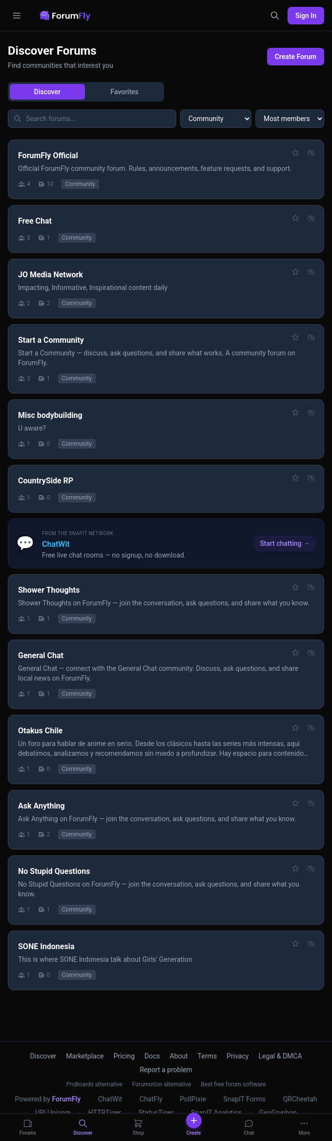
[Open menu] (16, 15)
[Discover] (82, 1127)
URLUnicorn (53, 1113)
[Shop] (138, 1127)
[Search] (275, 15)
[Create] (193, 1127)
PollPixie (193, 1099)
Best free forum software (233, 1084)
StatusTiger (156, 1113)
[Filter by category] (215, 118)
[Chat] (248, 1127)
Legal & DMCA (280, 1056)
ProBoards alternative (94, 1084)
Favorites (124, 92)
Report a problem (166, 1070)
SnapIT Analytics (216, 1113)
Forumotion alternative (161, 1084)
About (179, 1056)
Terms (207, 1056)
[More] (304, 1127)
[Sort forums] (289, 118)
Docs (152, 1056)
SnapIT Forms (244, 1099)
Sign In (305, 16)
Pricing (124, 1056)
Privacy (238, 1056)
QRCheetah (300, 1099)
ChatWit (110, 1099)
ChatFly (151, 1099)
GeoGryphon (278, 1113)
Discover (47, 92)
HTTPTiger (104, 1113)
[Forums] (27, 1127)
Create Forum (295, 57)
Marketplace (85, 1056)
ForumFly (66, 1099)
